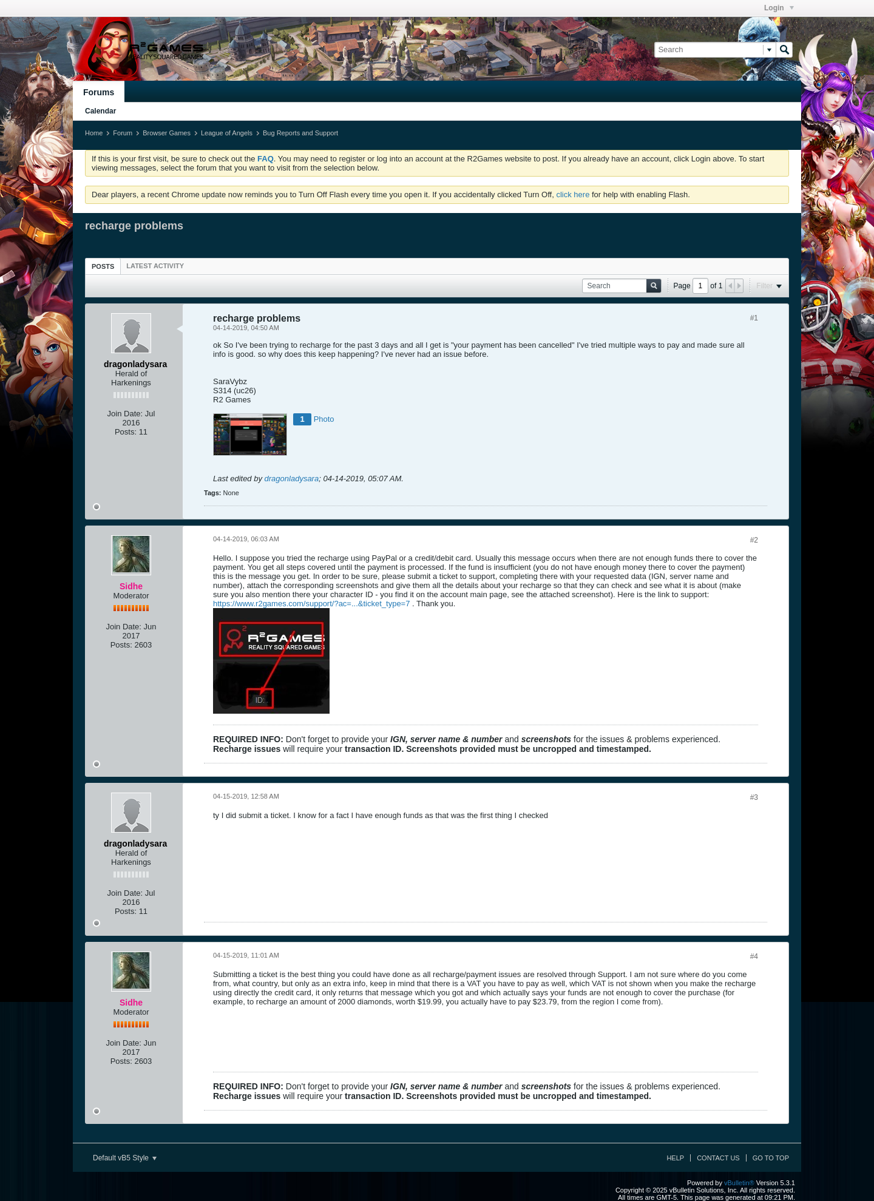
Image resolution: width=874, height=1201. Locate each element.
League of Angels (226, 133)
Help (675, 1158)
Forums (98, 92)
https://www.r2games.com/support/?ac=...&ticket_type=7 (311, 603)
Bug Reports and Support (300, 133)
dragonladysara (292, 478)
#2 (754, 540)
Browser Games (167, 133)
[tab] (103, 266)
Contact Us (718, 1158)
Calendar (100, 111)
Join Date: (125, 413)
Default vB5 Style (125, 1158)
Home (94, 133)
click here (572, 194)
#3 (754, 797)
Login (779, 8)
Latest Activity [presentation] (155, 265)
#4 (754, 956)
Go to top (771, 1158)
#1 (754, 318)
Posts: (126, 431)
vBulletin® (739, 1182)
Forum (122, 133)
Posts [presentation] (103, 266)
